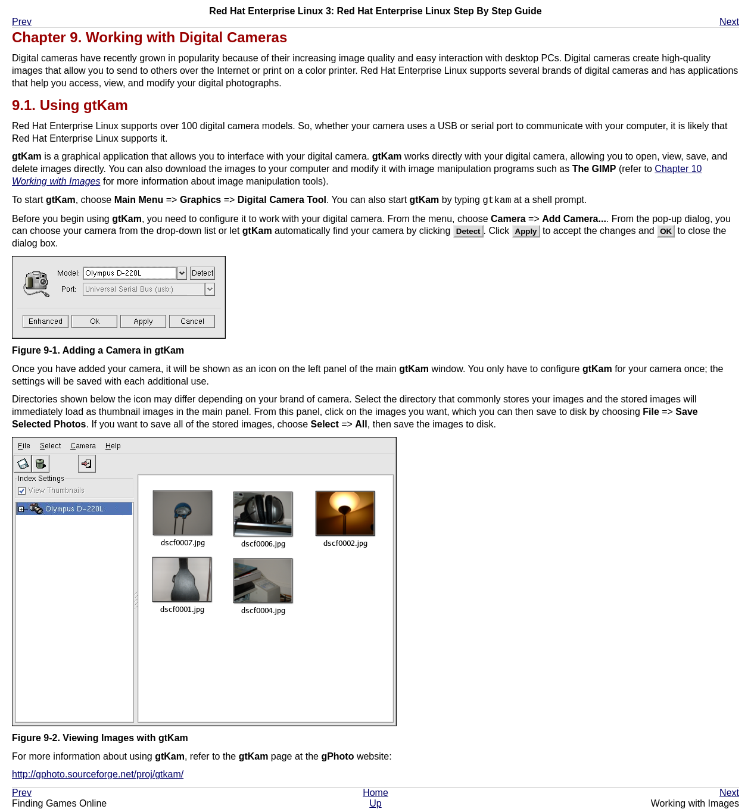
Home (375, 793)
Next (729, 22)
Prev (22, 22)
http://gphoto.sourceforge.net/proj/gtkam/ (97, 774)
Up (375, 803)
